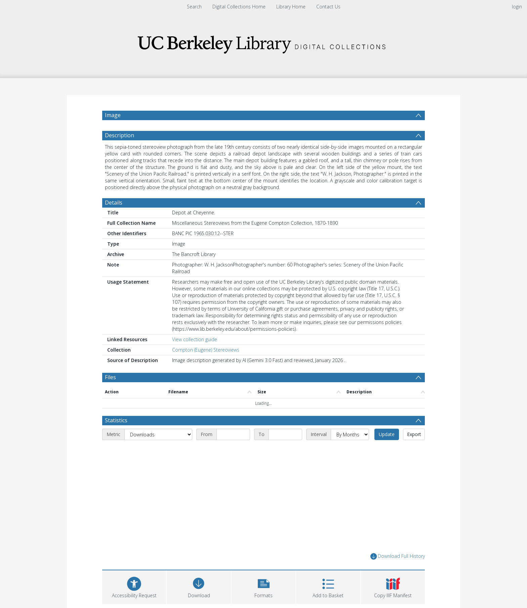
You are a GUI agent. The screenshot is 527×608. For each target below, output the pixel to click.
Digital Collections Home (239, 6)
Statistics (116, 420)
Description (119, 135)
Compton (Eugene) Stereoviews (205, 350)
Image (113, 115)
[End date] (285, 434)
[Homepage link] (263, 42)
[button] (263, 586)
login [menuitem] (517, 6)
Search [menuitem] (194, 6)
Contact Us (328, 6)
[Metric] (158, 434)
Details (113, 202)
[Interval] (350, 434)
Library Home (291, 6)
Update (387, 434)
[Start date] (233, 434)
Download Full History (397, 556)
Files (110, 377)
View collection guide (194, 339)
